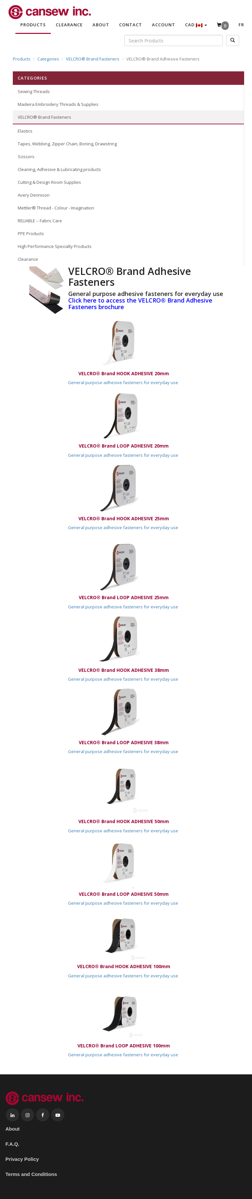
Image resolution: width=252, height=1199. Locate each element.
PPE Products (31, 233)
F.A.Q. (13, 1144)
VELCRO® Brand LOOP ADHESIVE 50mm (124, 894)
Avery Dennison (34, 195)
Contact (130, 25)
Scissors (26, 156)
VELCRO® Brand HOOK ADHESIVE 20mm (123, 373)
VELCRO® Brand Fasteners (92, 59)
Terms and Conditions (31, 1174)
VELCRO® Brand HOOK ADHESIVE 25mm (123, 518)
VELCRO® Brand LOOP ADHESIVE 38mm (124, 742)
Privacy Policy (22, 1159)
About (101, 25)
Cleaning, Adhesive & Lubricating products (59, 169)
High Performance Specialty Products (55, 246)
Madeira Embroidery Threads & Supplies (58, 104)
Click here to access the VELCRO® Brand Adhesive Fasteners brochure (140, 303)
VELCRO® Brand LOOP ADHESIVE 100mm (123, 1045)
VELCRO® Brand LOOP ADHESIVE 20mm (124, 446)
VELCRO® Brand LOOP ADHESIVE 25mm (124, 597)
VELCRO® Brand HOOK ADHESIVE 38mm (123, 670)
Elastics (25, 131)
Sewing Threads (34, 91)
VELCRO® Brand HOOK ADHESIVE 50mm (123, 821)
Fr (241, 25)
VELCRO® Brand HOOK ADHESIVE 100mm (123, 966)
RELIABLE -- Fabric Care (40, 221)
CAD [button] (196, 25)
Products (33, 25)
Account (163, 25)
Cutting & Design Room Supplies (49, 182)
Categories (48, 59)
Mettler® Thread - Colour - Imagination (56, 208)
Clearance (69, 25)
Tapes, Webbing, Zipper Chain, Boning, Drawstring (67, 144)
